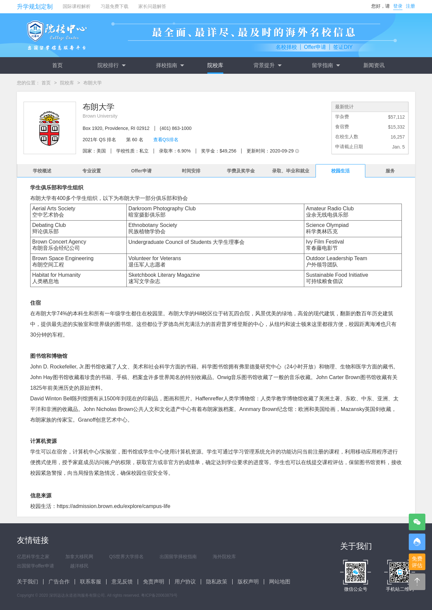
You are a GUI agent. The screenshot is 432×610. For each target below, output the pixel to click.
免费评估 (417, 562)
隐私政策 (216, 581)
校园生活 (340, 170)
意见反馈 (122, 581)
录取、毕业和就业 (290, 170)
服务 (390, 170)
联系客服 (90, 581)
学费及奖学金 (241, 170)
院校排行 (111, 65)
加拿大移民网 (79, 556)
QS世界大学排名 (126, 556)
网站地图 (279, 581)
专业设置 (91, 170)
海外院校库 (224, 556)
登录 (397, 6)
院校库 (215, 65)
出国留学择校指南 (178, 556)
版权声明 (248, 581)
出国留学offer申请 (35, 565)
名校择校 (286, 47)
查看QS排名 (166, 139)
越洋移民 (79, 565)
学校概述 (42, 170)
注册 (410, 6)
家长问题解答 (152, 6)
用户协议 (185, 581)
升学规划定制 (35, 6)
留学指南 (326, 65)
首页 (57, 65)
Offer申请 (315, 47)
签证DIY (343, 47)
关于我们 (27, 581)
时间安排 (191, 170)
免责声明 (153, 581)
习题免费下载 (114, 6)
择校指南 (170, 65)
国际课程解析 (77, 6)
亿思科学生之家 (33, 556)
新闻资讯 (374, 65)
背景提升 (267, 65)
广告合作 (59, 581)
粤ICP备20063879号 (159, 595)
